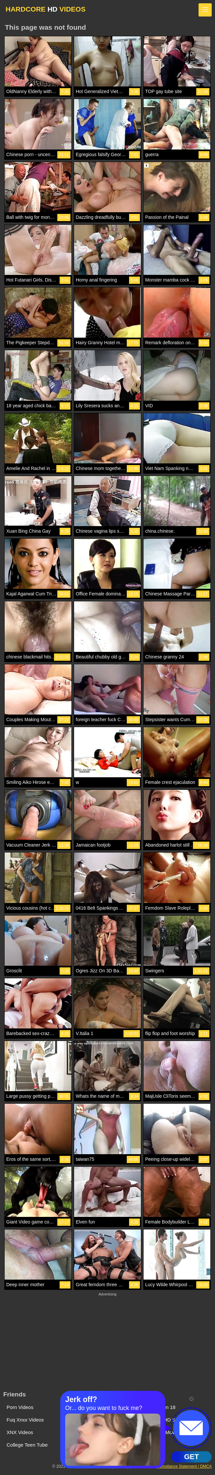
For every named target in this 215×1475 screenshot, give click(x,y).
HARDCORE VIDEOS (46, 9)
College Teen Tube (27, 1445)
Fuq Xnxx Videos (25, 1420)
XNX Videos (20, 1432)
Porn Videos (20, 1407)
